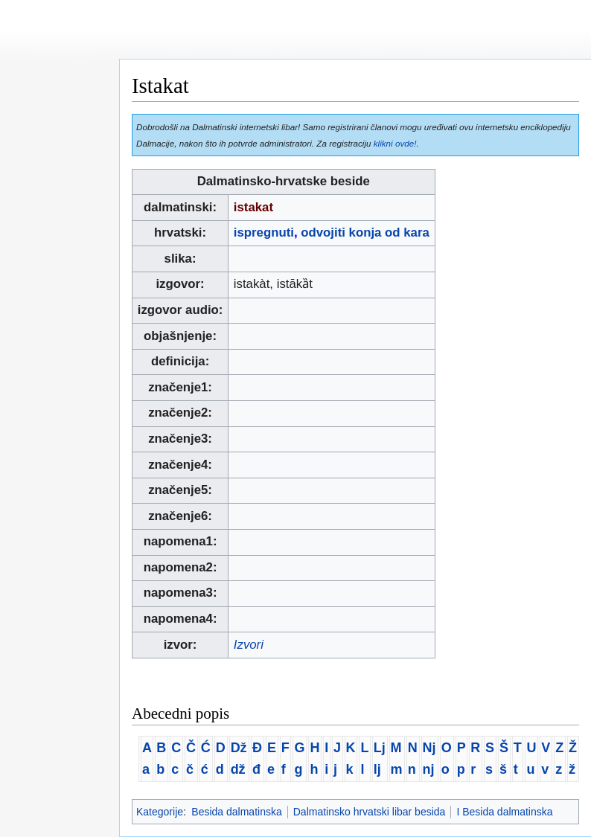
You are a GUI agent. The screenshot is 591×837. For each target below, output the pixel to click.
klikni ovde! (395, 143)
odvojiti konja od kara (365, 232)
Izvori (248, 645)
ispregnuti (264, 232)
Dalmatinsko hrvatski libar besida (369, 812)
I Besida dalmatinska (504, 812)
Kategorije (159, 812)
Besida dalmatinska (236, 812)
